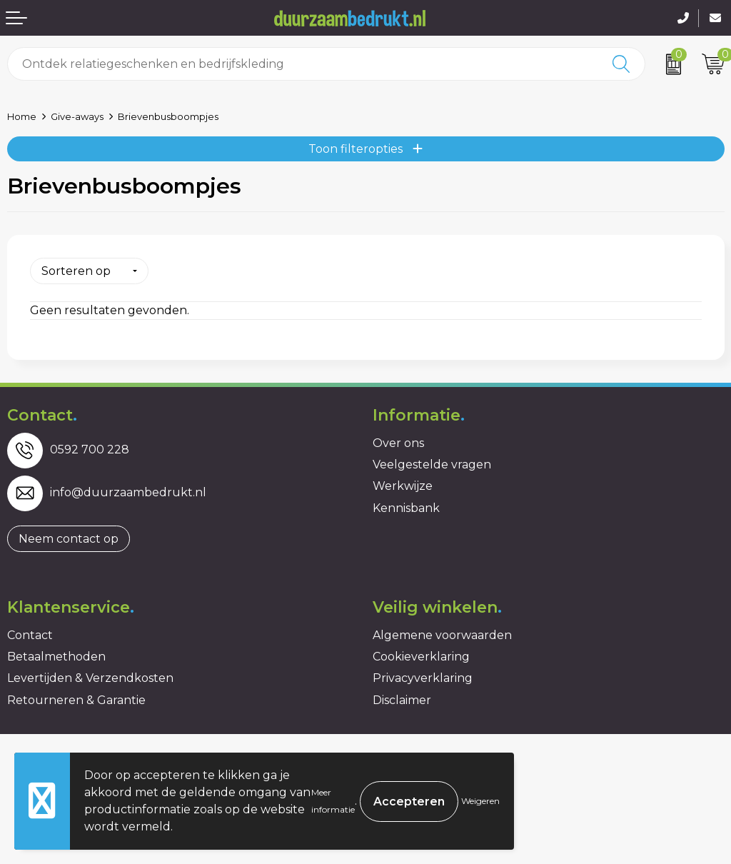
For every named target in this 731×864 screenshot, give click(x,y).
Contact (30, 635)
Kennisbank (406, 508)
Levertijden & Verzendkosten (90, 678)
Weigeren (480, 800)
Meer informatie (333, 801)
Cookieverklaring (421, 656)
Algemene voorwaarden (442, 635)
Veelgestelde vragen (432, 464)
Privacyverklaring (423, 678)
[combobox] (303, 64)
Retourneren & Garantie (76, 700)
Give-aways (77, 116)
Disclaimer (402, 700)
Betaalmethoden (56, 656)
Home (21, 116)
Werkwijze (403, 486)
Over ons (398, 443)
